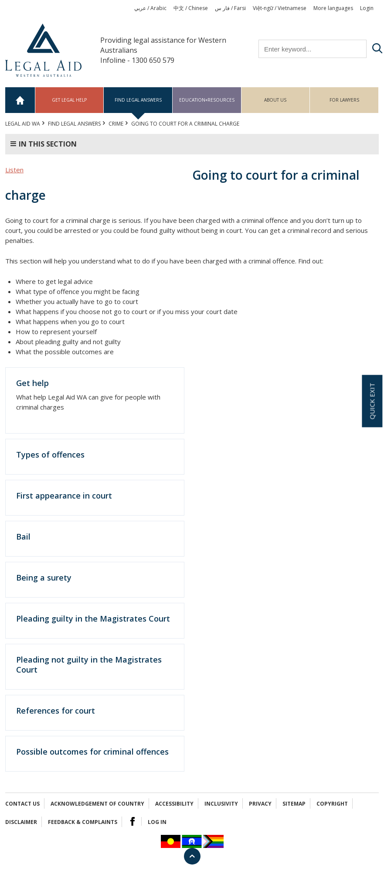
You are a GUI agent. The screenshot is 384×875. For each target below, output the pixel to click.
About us (275, 100)
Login (367, 8)
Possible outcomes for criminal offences (92, 751)
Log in (157, 822)
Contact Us (22, 803)
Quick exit (371, 401)
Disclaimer (21, 822)
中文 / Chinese (190, 8)
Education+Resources (206, 100)
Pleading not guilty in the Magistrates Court (89, 664)
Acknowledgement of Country (97, 803)
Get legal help (69, 100)
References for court (55, 710)
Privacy (260, 803)
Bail (23, 536)
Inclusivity (221, 803)
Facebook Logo (132, 821)
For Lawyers (344, 100)
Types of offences (50, 454)
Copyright (332, 803)
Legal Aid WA (22, 123)
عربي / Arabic (150, 8)
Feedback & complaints (82, 822)
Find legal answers (138, 100)
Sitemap (294, 803)
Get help (32, 383)
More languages (333, 8)
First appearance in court (64, 495)
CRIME (116, 123)
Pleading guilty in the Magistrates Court (93, 618)
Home (20, 100)
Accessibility (174, 803)
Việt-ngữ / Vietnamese (279, 8)
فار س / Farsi (230, 8)
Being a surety (43, 577)
